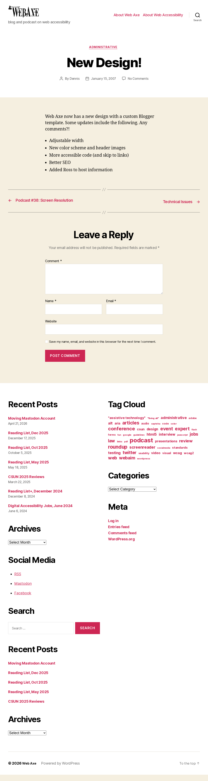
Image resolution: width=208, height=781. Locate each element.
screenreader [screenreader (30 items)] (142, 453)
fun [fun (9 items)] (119, 441)
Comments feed (122, 539)
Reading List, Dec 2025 (28, 439)
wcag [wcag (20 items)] (177, 459)
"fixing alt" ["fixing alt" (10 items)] (153, 424)
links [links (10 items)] (119, 447)
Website (51, 327)
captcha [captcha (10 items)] (155, 430)
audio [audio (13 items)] (145, 429)
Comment (53, 267)
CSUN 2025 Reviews (26, 483)
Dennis (74, 86)
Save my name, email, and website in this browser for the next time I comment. (102, 348)
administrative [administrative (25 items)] (173, 424)
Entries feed (118, 533)
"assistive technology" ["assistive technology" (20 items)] (126, 424)
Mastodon (23, 590)
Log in (113, 527)
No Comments (139, 86)
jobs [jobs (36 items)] (194, 440)
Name (50, 307)
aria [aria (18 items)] (117, 430)
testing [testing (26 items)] (114, 459)
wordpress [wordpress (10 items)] (143, 464)
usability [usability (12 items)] (144, 459)
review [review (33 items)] (185, 447)
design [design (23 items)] (152, 435)
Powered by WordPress (61, 769)
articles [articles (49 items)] (130, 429)
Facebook (22, 599)
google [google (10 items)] (127, 441)
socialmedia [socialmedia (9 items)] (163, 454)
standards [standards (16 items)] (180, 454)
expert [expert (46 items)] (182, 435)
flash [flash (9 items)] (194, 436)
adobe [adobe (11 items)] (192, 424)
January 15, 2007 (103, 86)
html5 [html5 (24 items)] (152, 440)
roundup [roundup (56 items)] (117, 453)
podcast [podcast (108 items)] (141, 446)
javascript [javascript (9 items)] (182, 441)
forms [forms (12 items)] (112, 441)
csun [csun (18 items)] (141, 435)
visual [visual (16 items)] (166, 459)
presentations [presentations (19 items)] (166, 447)
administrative (104, 54)
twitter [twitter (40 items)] (129, 458)
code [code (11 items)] (165, 429)
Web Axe (30, 769)
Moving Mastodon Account (31, 424)
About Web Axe (127, 18)
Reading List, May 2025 (28, 468)
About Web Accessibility (163, 18)
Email (111, 307)
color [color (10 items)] (174, 430)
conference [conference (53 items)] (121, 435)
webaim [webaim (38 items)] (127, 464)
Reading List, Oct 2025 (28, 454)
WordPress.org (121, 545)
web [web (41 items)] (112, 464)
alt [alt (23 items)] (110, 429)
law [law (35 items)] (111, 447)
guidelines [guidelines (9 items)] (138, 441)
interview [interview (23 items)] (167, 440)
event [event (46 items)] (166, 435)
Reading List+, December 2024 (35, 498)
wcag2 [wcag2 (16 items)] (189, 459)
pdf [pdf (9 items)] (126, 448)
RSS (17, 580)
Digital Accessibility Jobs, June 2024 (40, 512)
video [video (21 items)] (155, 459)
